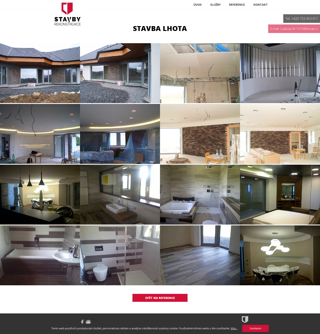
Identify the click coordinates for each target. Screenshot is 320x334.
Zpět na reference (160, 298)
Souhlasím (255, 328)
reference (237, 5)
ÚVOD (197, 5)
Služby (215, 5)
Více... (234, 328)
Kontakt (260, 5)
